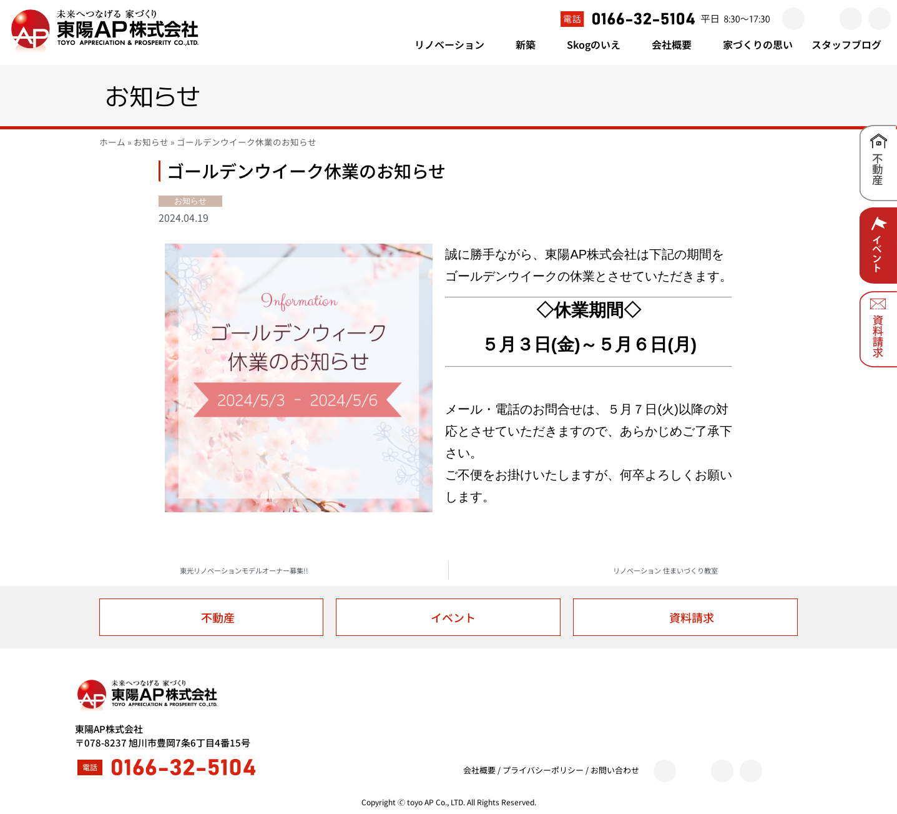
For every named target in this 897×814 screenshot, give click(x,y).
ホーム (112, 142)
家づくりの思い (758, 44)
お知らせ (151, 142)
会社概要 (678, 44)
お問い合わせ (615, 770)
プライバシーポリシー (543, 770)
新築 (532, 44)
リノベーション (455, 44)
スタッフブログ (846, 44)
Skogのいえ (600, 44)
